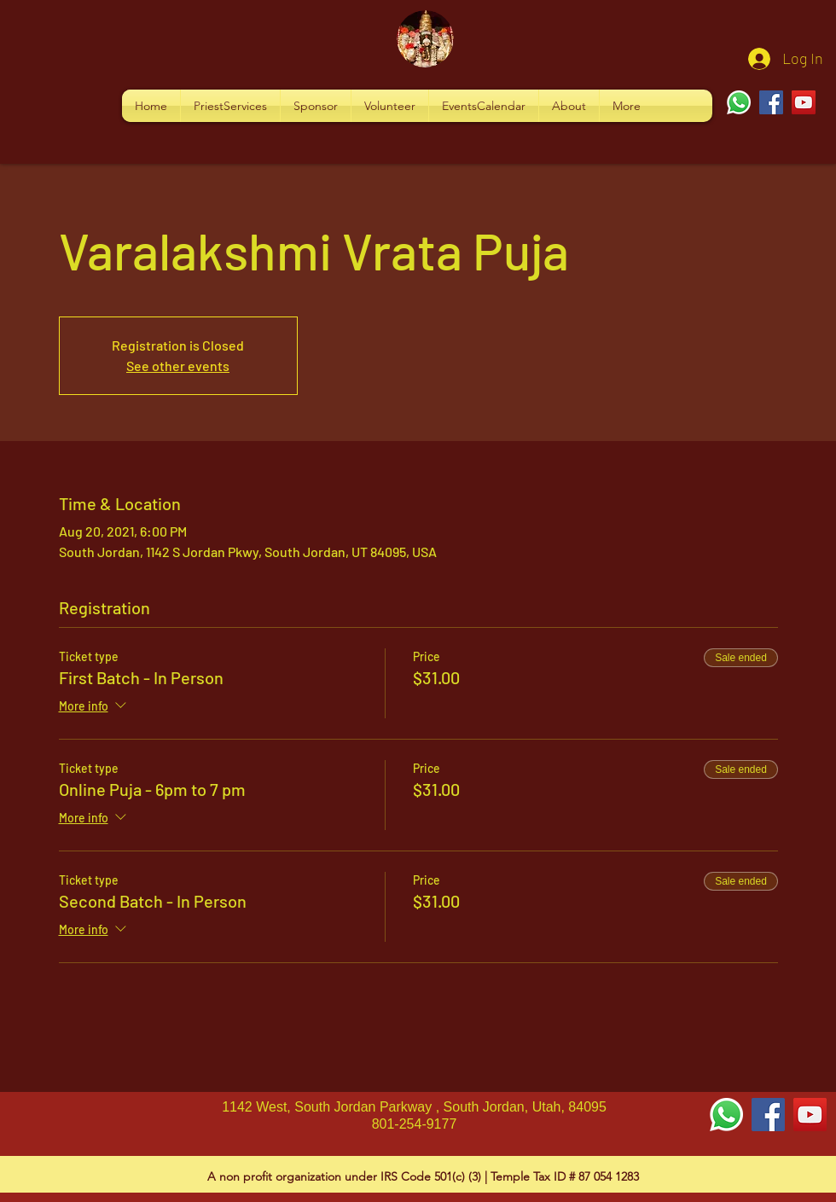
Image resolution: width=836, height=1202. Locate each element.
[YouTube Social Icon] (810, 1114)
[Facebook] (771, 102)
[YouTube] (804, 102)
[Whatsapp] (739, 102)
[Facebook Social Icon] (768, 1114)
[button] (230, 106)
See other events (177, 365)
